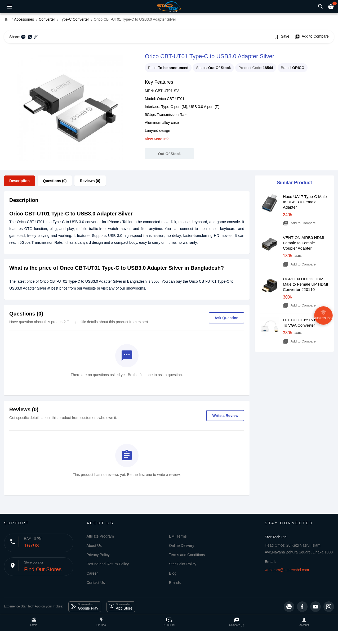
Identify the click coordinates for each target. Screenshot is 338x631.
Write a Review (225, 415)
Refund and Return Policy (108, 564)
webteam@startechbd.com (287, 570)
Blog (172, 573)
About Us (94, 545)
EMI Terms (178, 536)
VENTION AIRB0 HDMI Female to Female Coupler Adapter (303, 242)
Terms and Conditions (187, 555)
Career (92, 573)
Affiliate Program (100, 536)
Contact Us (96, 582)
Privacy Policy (98, 555)
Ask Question (226, 318)
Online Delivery (181, 545)
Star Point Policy (182, 564)
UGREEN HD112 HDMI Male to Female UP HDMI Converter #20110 (305, 284)
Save (281, 36)
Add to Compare (312, 36)
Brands (175, 582)
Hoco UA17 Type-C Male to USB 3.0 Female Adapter (305, 201)
